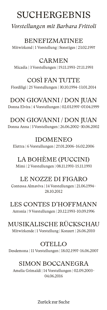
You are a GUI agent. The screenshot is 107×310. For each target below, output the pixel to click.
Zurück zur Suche (54, 302)
